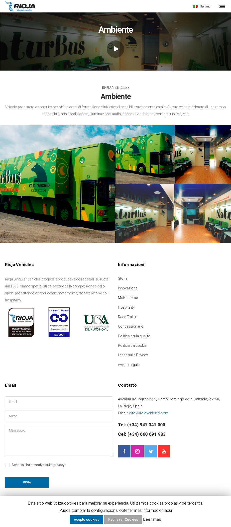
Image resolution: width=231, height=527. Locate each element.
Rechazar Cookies (123, 520)
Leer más (152, 519)
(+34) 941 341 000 (145, 424)
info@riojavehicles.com (149, 412)
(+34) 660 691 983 (146, 433)
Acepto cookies (86, 520)
